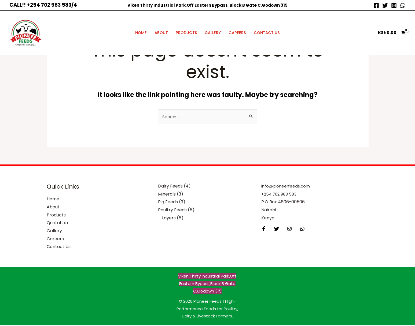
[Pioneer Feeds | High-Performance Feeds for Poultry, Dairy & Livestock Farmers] (25, 32)
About (161, 32)
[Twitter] (385, 5)
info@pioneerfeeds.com (286, 187)
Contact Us (267, 32)
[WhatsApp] (403, 5)
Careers (237, 32)
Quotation (57, 223)
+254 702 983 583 (279, 195)
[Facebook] (376, 5)
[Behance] (298, 229)
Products (186, 32)
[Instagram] (394, 5)
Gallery (213, 32)
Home (141, 32)
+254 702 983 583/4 (52, 5)
